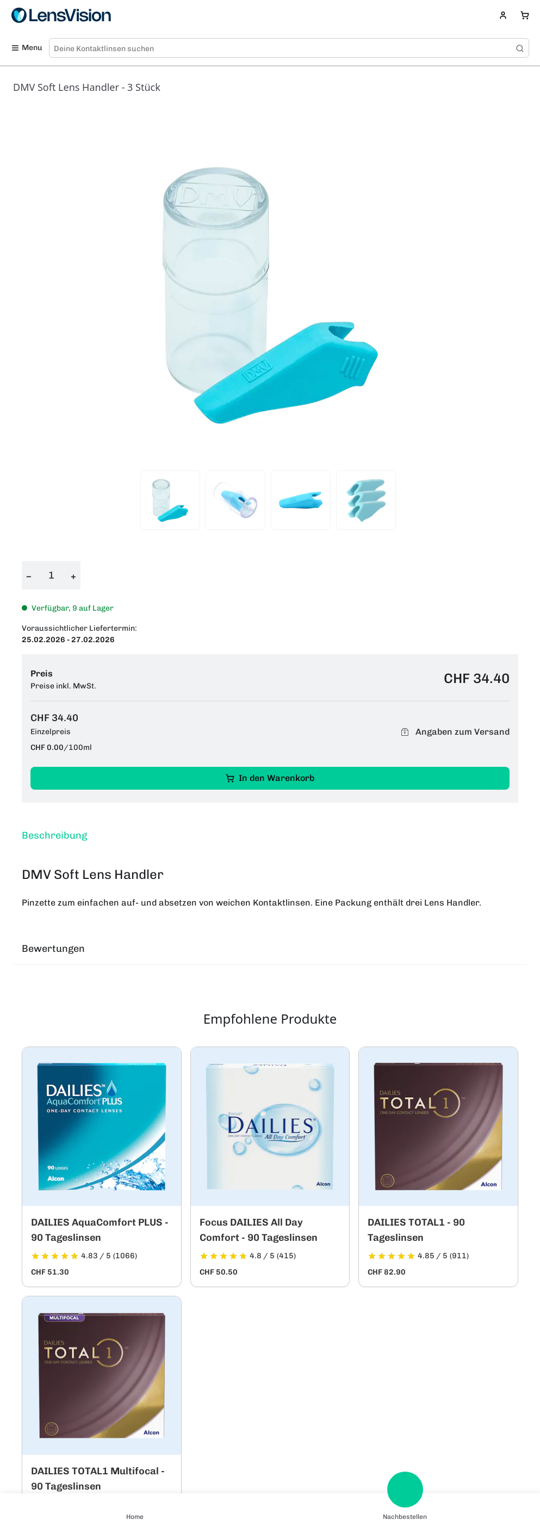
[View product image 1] (170, 500)
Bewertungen (53, 949)
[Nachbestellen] (405, 1489)
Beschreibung (54, 835)
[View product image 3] (301, 500)
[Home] (134, 1502)
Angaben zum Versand (454, 732)
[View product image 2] (235, 500)
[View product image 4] (366, 500)
